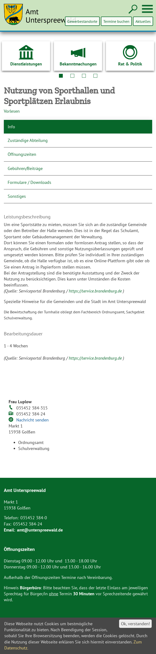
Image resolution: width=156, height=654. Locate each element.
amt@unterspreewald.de (40, 530)
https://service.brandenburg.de (96, 291)
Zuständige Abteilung (28, 140)
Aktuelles (143, 21)
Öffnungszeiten (22, 154)
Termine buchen (117, 21)
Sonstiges (17, 196)
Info (11, 126)
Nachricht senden (32, 420)
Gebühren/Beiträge (25, 168)
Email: (9, 530)
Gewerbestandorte (83, 21)
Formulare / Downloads (29, 182)
